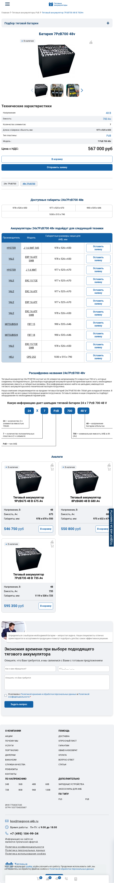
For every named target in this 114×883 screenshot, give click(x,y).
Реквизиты (11, 769)
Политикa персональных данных (25, 850)
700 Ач (107, 118)
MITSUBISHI (11, 324)
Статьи (62, 764)
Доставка (63, 736)
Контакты (10, 774)
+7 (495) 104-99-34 (24, 833)
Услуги (9, 745)
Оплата (62, 755)
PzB (108, 135)
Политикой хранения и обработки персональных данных (48, 694)
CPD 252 (31, 357)
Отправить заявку (57, 167)
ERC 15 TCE (31, 280)
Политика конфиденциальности (24, 847)
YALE (11, 258)
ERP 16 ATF (31, 302)
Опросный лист (67, 741)
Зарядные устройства (71, 784)
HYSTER (11, 247)
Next (82, 90)
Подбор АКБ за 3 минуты (111, 527)
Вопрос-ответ (66, 760)
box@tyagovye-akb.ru (24, 821)
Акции (8, 736)
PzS (60, 799)
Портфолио (11, 750)
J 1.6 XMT (31, 269)
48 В (108, 113)
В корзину (57, 159)
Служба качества (15, 764)
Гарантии (63, 745)
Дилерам (10, 755)
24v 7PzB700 (10, 183)
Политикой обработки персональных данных (71, 869)
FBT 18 (31, 335)
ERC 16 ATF (31, 291)
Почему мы (11, 741)
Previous (32, 90)
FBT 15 (31, 324)
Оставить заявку (98, 248)
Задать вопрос (19, 704)
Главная (5, 12)
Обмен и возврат (67, 750)
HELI (11, 357)
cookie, (29, 866)
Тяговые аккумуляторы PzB (25, 12)
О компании (13, 730)
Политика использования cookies (25, 853)
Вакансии (10, 760)
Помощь (63, 730)
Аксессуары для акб (70, 789)
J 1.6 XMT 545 (31, 247)
